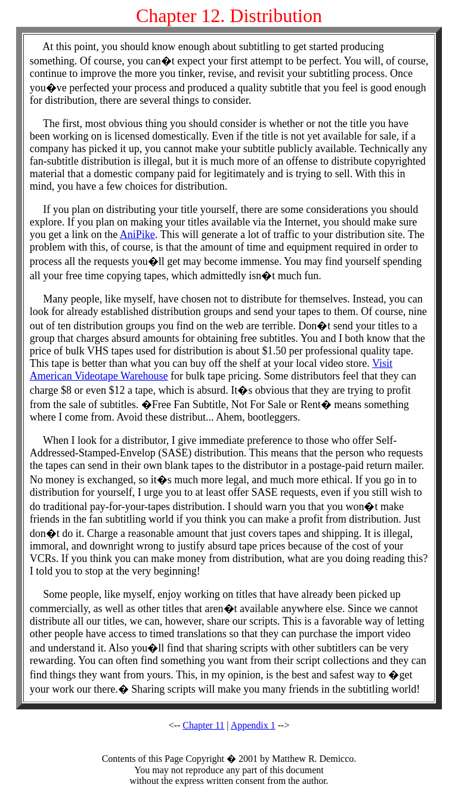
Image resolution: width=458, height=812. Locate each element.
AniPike (137, 234)
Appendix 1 (253, 725)
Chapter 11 (203, 725)
